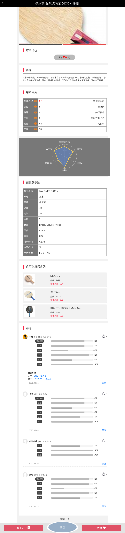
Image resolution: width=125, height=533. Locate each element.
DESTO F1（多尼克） (43, 379)
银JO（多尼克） (41, 376)
